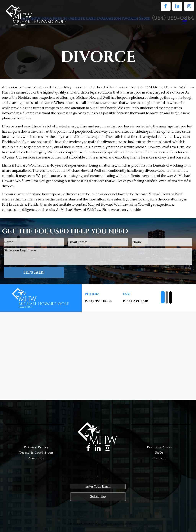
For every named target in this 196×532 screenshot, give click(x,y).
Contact (159, 458)
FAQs (159, 452)
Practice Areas (159, 447)
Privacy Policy (36, 447)
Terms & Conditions (36, 452)
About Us (36, 458)
